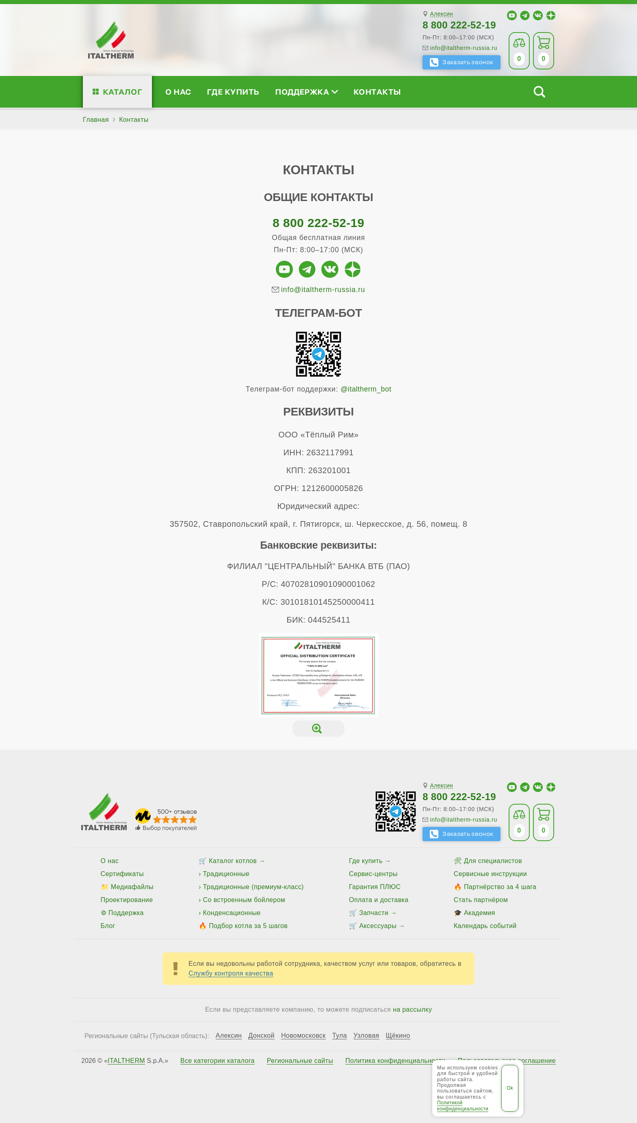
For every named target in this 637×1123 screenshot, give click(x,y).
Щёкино (398, 1035)
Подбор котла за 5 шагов (248, 925)
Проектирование (127, 899)
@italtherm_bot (365, 389)
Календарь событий (485, 925)
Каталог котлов (233, 860)
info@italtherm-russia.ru (463, 48)
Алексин (441, 14)
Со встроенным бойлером (244, 899)
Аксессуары (377, 925)
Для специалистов (493, 860)
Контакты (377, 91)
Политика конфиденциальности (395, 1061)
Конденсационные (232, 912)
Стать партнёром (481, 899)
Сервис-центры (373, 873)
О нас (178, 91)
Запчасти (373, 912)
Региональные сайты (300, 1061)
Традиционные (226, 873)
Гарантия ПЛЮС (375, 886)
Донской (261, 1035)
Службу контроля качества (230, 973)
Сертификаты (122, 873)
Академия (479, 912)
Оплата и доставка (379, 899)
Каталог (122, 91)
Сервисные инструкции (490, 873)
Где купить (233, 91)
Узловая (366, 1035)
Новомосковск (303, 1035)
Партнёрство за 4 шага (500, 886)
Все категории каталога (217, 1061)
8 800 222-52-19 (459, 24)
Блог (108, 925)
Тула (339, 1035)
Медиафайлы (132, 886)
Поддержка (306, 91)
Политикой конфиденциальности (462, 1105)
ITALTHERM (126, 1060)
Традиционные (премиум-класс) (253, 886)
